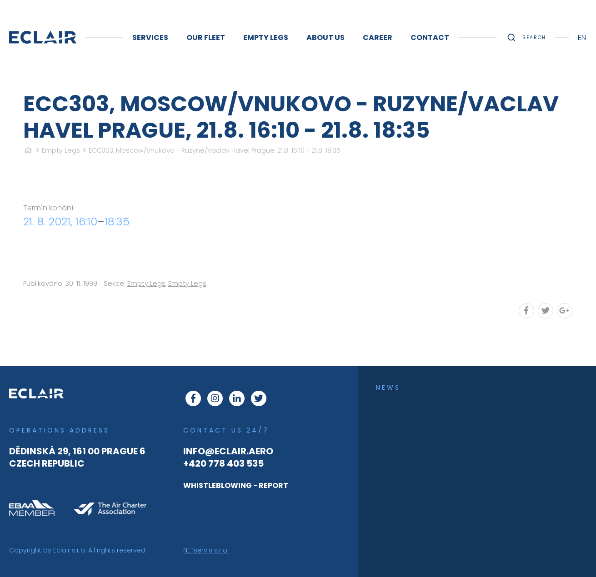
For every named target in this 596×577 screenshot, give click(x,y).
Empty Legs (61, 150)
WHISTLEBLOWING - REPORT (235, 485)
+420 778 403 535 (223, 463)
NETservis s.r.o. (206, 550)
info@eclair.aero (228, 451)
